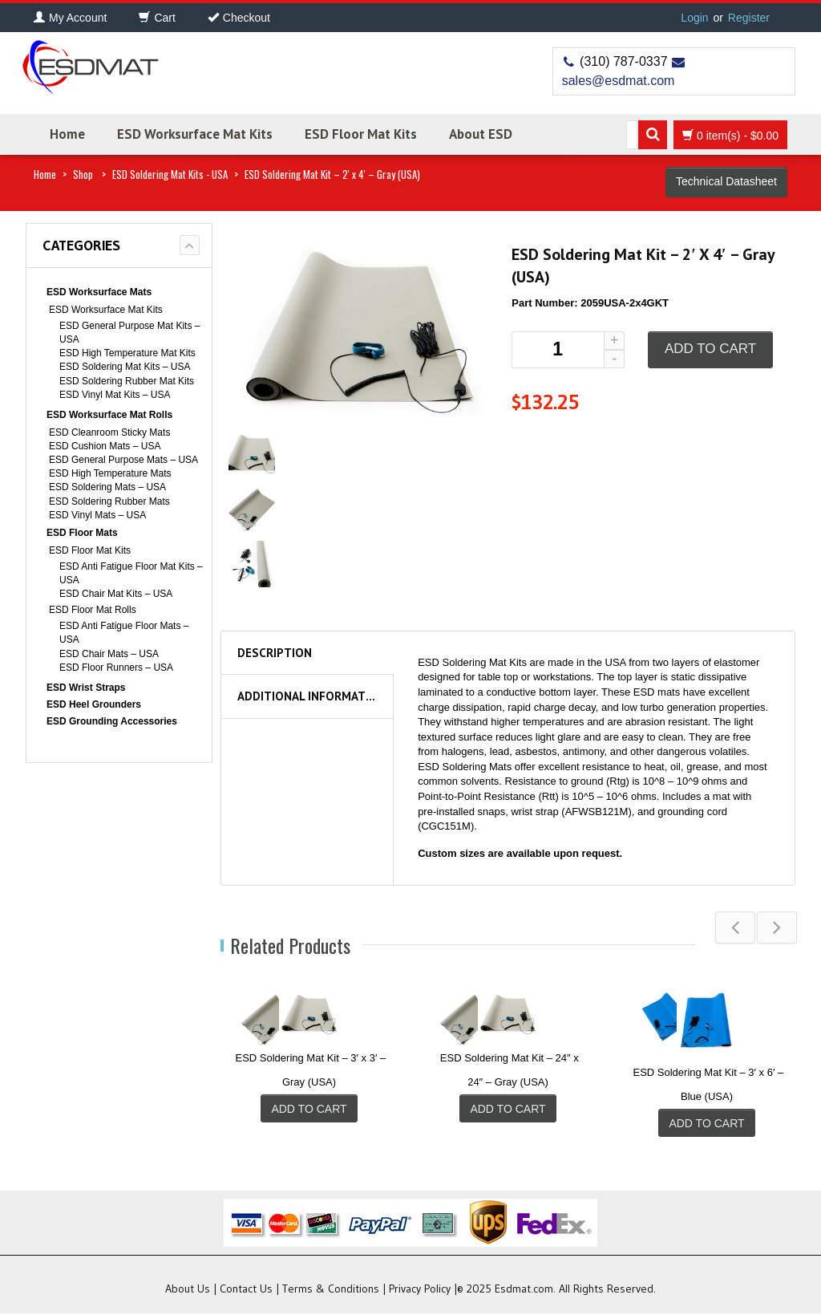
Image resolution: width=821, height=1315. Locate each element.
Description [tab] (274, 652)
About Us (187, 1290)
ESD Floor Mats (82, 532)
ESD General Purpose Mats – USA (123, 459)
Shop (83, 174)
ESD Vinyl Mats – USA (97, 515)
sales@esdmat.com (618, 80)
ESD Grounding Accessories (112, 721)
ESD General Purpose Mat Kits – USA (129, 332)
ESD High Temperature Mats (110, 473)
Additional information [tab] (311, 696)
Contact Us (246, 1290)
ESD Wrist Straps (86, 687)
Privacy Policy (420, 1290)
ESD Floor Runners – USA (116, 667)
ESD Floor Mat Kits (361, 134)
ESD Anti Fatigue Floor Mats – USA (123, 632)
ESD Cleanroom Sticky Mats (109, 432)
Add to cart (710, 348)
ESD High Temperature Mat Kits (127, 353)
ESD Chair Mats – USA (109, 654)
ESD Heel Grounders (94, 704)
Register (749, 17)
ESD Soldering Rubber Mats (109, 501)
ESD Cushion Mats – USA (104, 446)
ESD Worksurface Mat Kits (195, 134)
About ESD (480, 134)
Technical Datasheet (726, 181)
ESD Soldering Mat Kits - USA (170, 174)
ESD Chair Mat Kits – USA (115, 593)
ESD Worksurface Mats (99, 292)
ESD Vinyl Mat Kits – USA (115, 394)
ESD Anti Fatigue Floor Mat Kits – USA (131, 573)
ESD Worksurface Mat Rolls (109, 414)
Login (694, 17)
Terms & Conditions (330, 1290)
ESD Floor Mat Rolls (92, 609)
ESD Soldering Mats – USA (107, 487)
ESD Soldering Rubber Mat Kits (126, 381)
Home (67, 134)
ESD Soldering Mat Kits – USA (124, 366)
